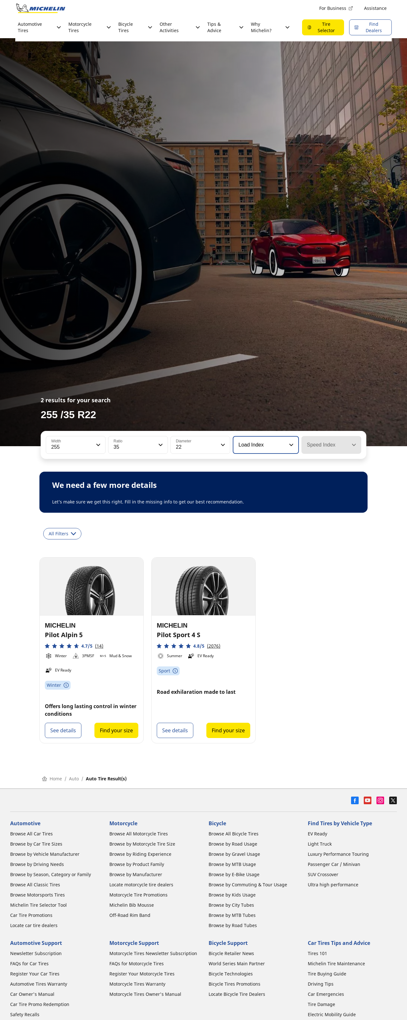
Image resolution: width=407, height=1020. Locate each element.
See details (63, 730)
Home (52, 779)
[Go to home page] (40, 8)
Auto (74, 779)
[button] (97, 445)
